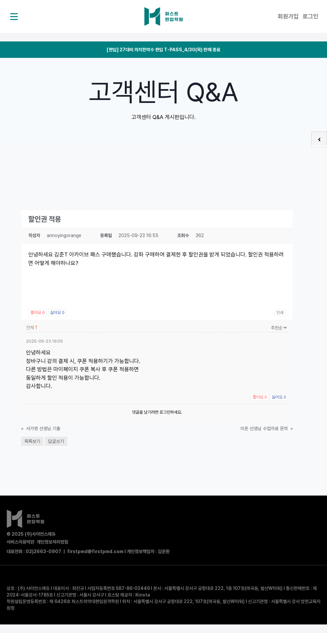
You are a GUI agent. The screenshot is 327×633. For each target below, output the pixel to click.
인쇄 (280, 312)
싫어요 (57, 312)
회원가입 (288, 16)
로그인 (310, 16)
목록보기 (32, 441)
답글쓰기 (56, 441)
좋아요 (37, 312)
